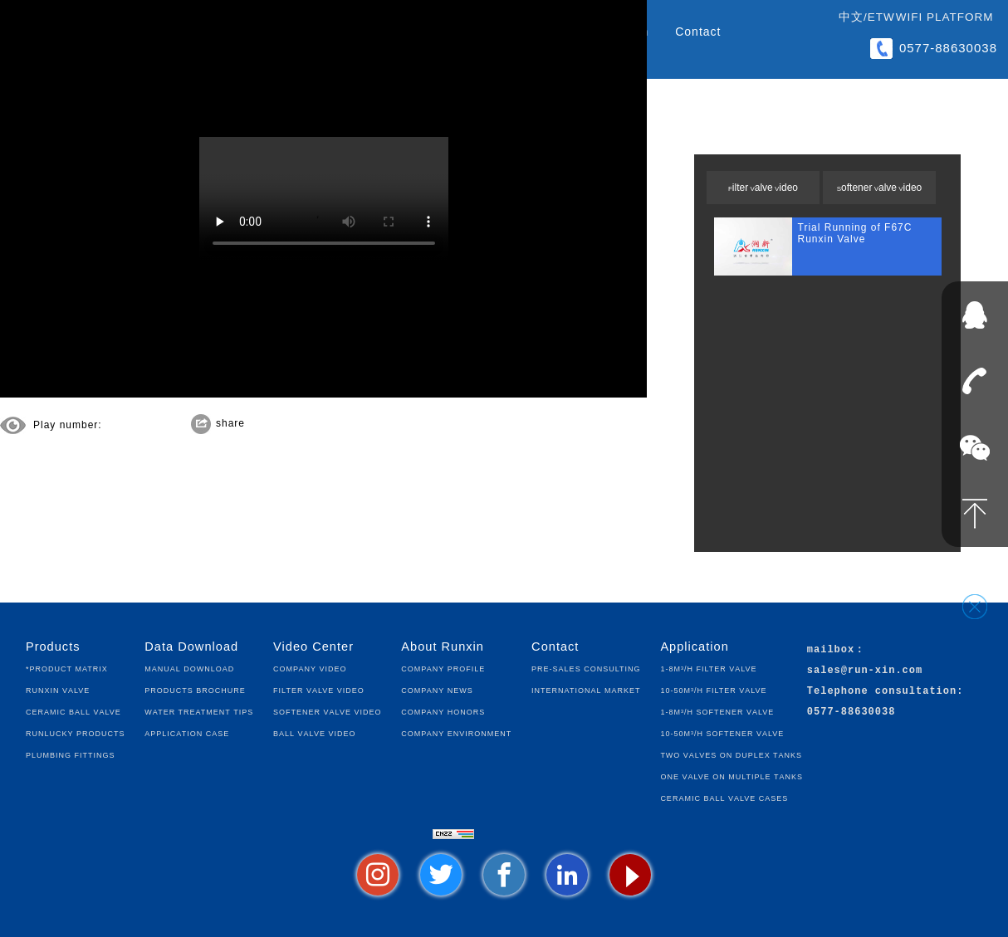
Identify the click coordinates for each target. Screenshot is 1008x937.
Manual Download (189, 667)
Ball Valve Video (314, 732)
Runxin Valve (58, 689)
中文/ (853, 17)
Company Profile (443, 667)
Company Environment (456, 732)
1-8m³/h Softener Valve (717, 711)
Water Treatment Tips (198, 711)
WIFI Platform (945, 17)
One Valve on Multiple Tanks (731, 775)
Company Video (309, 667)
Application (694, 646)
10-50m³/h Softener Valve (722, 732)
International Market (585, 689)
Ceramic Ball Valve (73, 711)
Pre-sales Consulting (585, 667)
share (230, 423)
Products (53, 646)
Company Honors (443, 711)
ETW (881, 17)
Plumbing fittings (70, 754)
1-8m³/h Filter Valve (708, 667)
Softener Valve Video (879, 187)
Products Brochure (195, 689)
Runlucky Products (75, 732)
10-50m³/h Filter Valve (713, 689)
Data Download (191, 646)
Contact (698, 31)
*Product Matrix (67, 667)
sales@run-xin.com (864, 671)
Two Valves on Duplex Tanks (731, 754)
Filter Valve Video (763, 187)
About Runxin (442, 646)
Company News (436, 689)
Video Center (313, 646)
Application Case (186, 732)
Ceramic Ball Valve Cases (724, 797)
